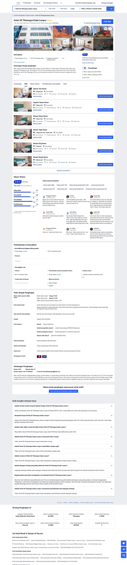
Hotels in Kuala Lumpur (86, 490)
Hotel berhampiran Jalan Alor (50, 542)
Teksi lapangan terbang (50, 3)
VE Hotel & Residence (18, 531)
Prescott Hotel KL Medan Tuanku (66, 528)
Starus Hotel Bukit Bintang (38, 528)
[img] (33, 38)
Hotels (65, 490)
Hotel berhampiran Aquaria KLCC (93, 542)
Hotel (18, 3)
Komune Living (81, 528)
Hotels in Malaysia (74, 490)
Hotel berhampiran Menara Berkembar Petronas (96, 545)
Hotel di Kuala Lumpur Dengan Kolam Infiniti (89, 556)
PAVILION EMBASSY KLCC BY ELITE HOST (72, 535)
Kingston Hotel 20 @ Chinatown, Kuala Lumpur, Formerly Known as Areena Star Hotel (35, 535)
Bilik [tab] (26, 84)
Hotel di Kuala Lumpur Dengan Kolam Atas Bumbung (26, 559)
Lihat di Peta (85, 77)
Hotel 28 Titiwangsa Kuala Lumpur (30, 20)
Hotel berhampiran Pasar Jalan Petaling (51, 545)
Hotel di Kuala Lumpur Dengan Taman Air (75, 559)
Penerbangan (27, 3)
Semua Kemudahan (19, 62)
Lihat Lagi (16, 74)
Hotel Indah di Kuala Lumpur (36, 556)
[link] (85, 2)
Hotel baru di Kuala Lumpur (19, 556)
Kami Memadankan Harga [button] (93, 23)
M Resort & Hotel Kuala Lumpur (21, 528)
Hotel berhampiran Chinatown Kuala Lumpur (71, 542)
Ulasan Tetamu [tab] (35, 84)
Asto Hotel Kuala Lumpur (95, 531)
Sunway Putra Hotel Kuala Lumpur (95, 528)
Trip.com (59, 490)
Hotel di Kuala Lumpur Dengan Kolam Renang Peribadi (60, 556)
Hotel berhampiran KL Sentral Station (67, 549)
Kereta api (37, 3)
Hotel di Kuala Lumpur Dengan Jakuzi (53, 559)
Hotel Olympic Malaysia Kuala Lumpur (36, 531)
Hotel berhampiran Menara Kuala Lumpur (23, 549)
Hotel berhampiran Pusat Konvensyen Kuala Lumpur (26, 542)
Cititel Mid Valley (51, 528)
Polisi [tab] (65, 84)
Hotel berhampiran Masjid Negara (72, 545)
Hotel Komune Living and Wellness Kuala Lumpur (73, 531)
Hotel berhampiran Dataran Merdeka (46, 549)
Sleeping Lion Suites (53, 531)
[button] (61, 3)
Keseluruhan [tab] (18, 84)
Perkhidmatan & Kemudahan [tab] (51, 84)
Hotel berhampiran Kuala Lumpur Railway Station (25, 545)
